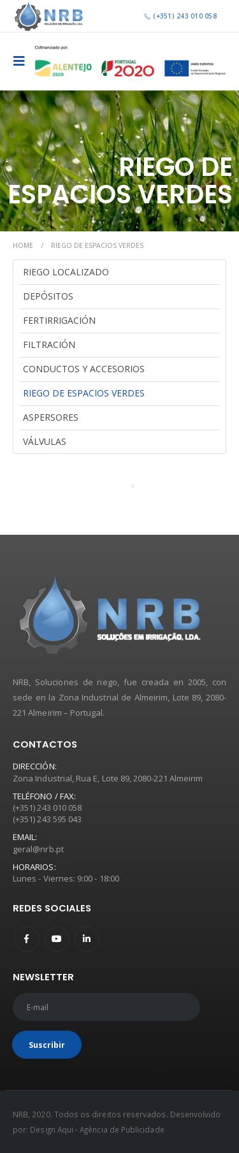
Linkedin (86, 939)
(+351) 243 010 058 (180, 15)
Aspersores (50, 417)
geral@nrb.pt (38, 849)
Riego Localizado (66, 272)
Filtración (49, 344)
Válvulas (44, 441)
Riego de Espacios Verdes (84, 393)
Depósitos (48, 296)
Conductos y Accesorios (84, 369)
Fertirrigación (59, 320)
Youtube (56, 939)
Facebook (27, 939)
